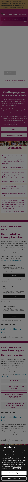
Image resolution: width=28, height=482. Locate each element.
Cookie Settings (14, 473)
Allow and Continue (14, 478)
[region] (14, 463)
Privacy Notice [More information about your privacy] (17, 468)
